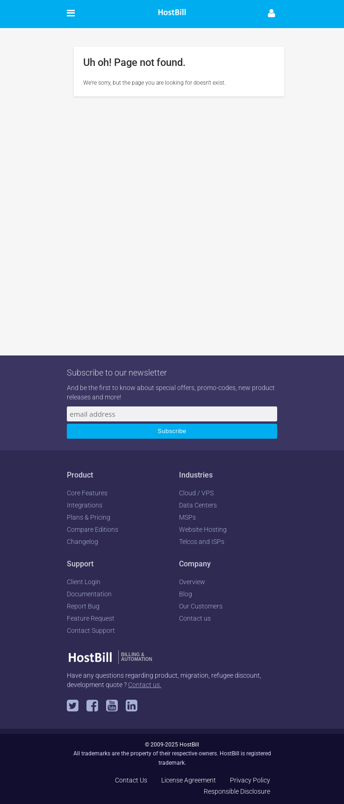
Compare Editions (92, 529)
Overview (192, 582)
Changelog (82, 541)
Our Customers (200, 606)
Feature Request (91, 618)
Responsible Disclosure (237, 791)
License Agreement (188, 780)
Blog (185, 594)
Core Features (87, 493)
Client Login (83, 582)
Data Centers (198, 505)
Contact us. (144, 684)
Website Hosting (203, 529)
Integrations (84, 505)
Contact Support (91, 630)
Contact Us (131, 780)
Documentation (89, 594)
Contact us (195, 618)
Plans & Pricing (88, 517)
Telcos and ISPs (201, 541)
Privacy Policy (250, 780)
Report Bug (83, 606)
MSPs (187, 517)
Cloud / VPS (196, 493)
